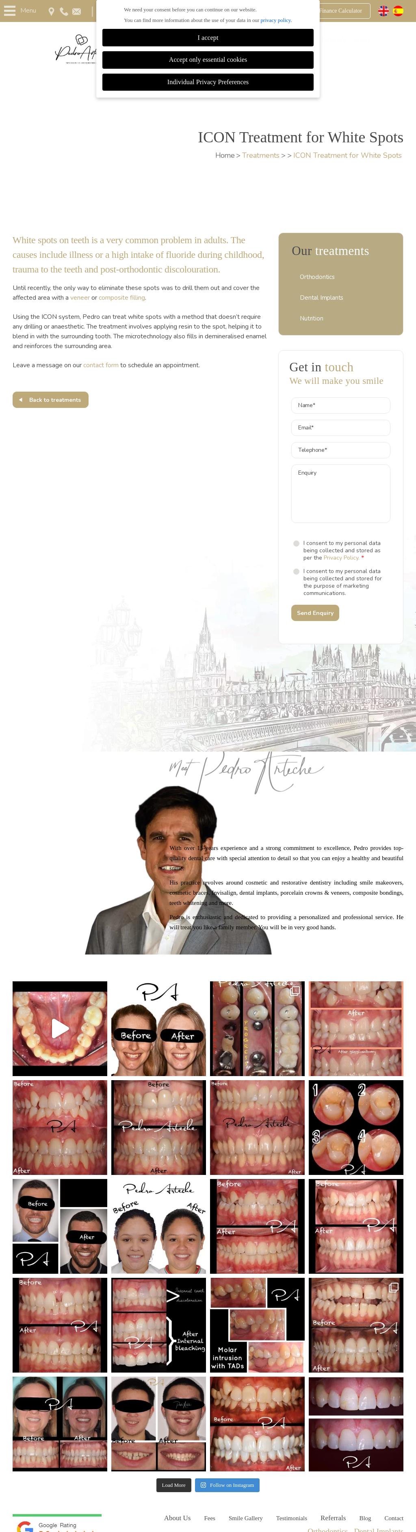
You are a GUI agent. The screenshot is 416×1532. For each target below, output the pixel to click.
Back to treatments (55, 400)
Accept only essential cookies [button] (208, 59)
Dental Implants (321, 298)
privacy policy (276, 20)
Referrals (334, 40)
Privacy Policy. (342, 558)
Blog (365, 1518)
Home (225, 155)
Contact (360, 40)
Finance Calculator (340, 11)
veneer (80, 297)
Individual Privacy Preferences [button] (208, 82)
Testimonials (291, 1518)
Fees (209, 1518)
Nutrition (311, 318)
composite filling (122, 297)
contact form (101, 365)
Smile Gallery (246, 1518)
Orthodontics (317, 277)
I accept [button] (208, 37)
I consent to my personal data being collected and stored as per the (342, 551)
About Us (177, 1518)
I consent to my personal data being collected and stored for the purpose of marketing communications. (342, 582)
